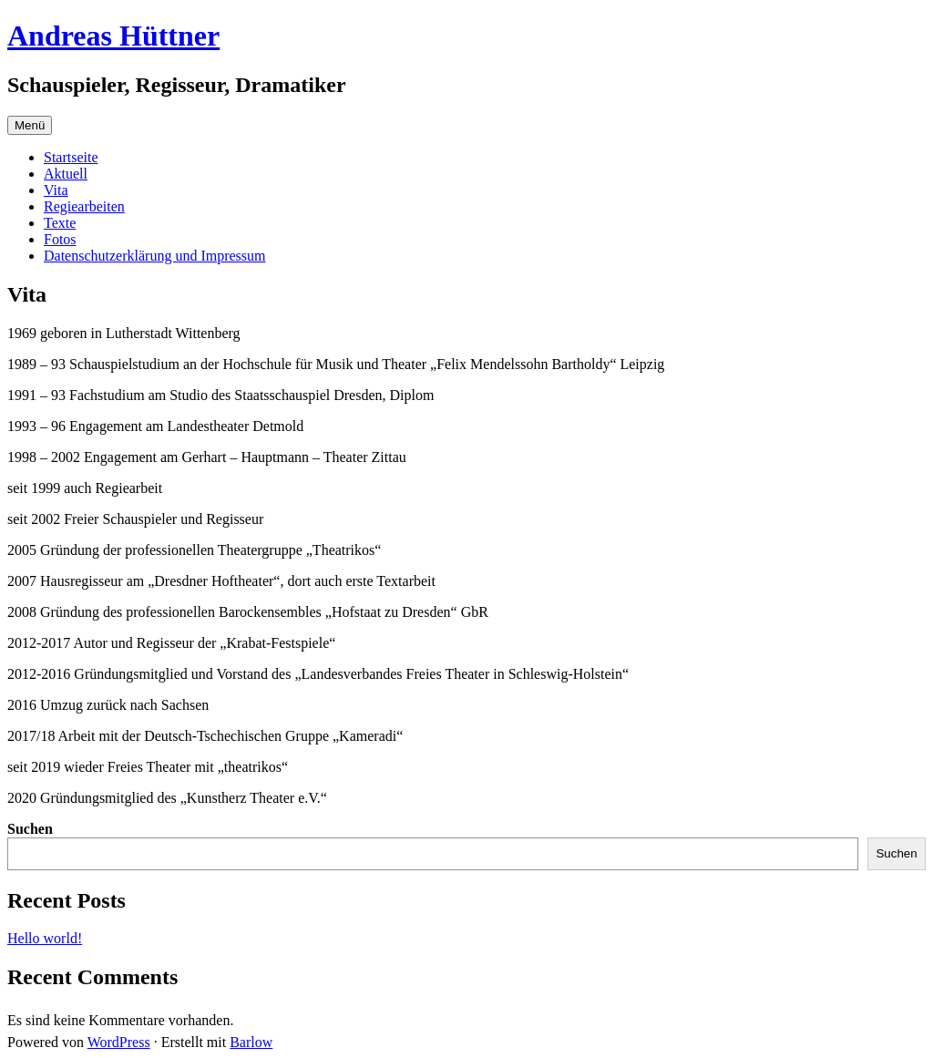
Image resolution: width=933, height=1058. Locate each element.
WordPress (118, 1042)
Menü (30, 125)
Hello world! (44, 938)
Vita (56, 190)
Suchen (30, 829)
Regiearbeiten (84, 206)
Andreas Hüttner (113, 35)
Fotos (60, 239)
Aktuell (65, 173)
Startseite (71, 157)
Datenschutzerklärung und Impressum (154, 255)
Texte (60, 223)
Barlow (251, 1042)
